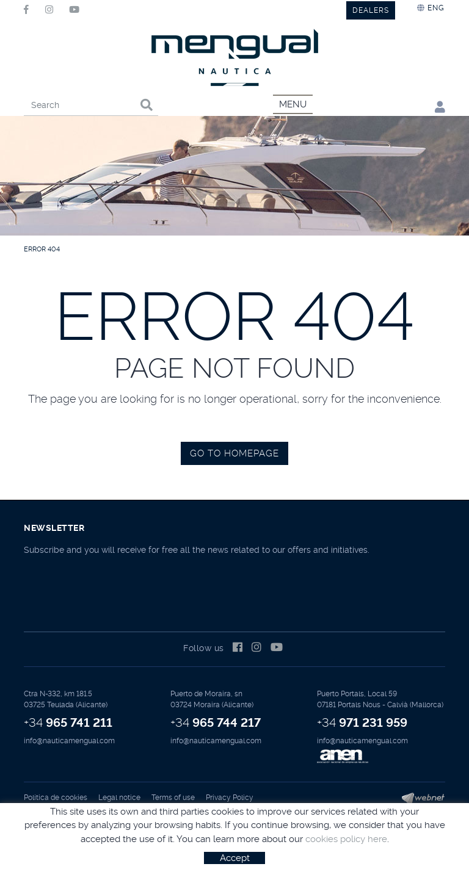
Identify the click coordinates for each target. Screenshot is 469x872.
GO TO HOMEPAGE (234, 453)
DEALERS (370, 10)
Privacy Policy (229, 797)
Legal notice (119, 797)
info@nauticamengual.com (69, 741)
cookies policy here (346, 839)
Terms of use (173, 797)
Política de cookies (55, 797)
